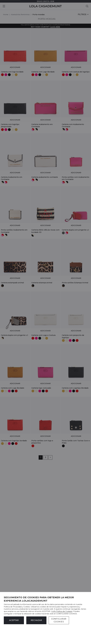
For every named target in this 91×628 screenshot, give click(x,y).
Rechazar (36, 620)
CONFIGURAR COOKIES (58, 620)
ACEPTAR (14, 620)
